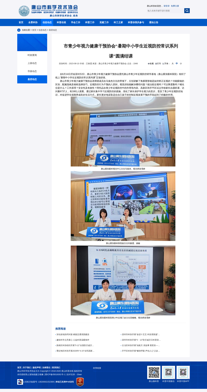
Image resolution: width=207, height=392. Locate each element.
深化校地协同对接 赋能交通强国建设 (72, 334)
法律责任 (46, 367)
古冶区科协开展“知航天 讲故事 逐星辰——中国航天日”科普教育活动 (141, 345)
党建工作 (104, 22)
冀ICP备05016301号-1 (55, 374)
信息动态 (47, 22)
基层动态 (53, 30)
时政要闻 (32, 55)
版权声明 (37, 367)
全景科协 (33, 22)
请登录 (167, 6)
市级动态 (32, 71)
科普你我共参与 (136, 22)
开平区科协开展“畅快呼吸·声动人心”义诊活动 (141, 351)
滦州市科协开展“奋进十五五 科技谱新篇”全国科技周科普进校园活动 (141, 334)
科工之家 (118, 22)
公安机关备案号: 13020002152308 (35, 382)
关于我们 (27, 367)
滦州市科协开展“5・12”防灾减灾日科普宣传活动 (141, 340)
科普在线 (61, 22)
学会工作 (75, 22)
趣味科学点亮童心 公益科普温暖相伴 (72, 340)
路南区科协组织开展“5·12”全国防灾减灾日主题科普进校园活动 (75, 345)
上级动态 (32, 63)
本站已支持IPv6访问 (64, 382)
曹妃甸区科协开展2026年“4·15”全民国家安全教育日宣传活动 (75, 351)
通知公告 (153, 22)
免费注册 (175, 6)
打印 (159, 63)
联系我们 (56, 367)
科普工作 (89, 22)
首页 (21, 22)
